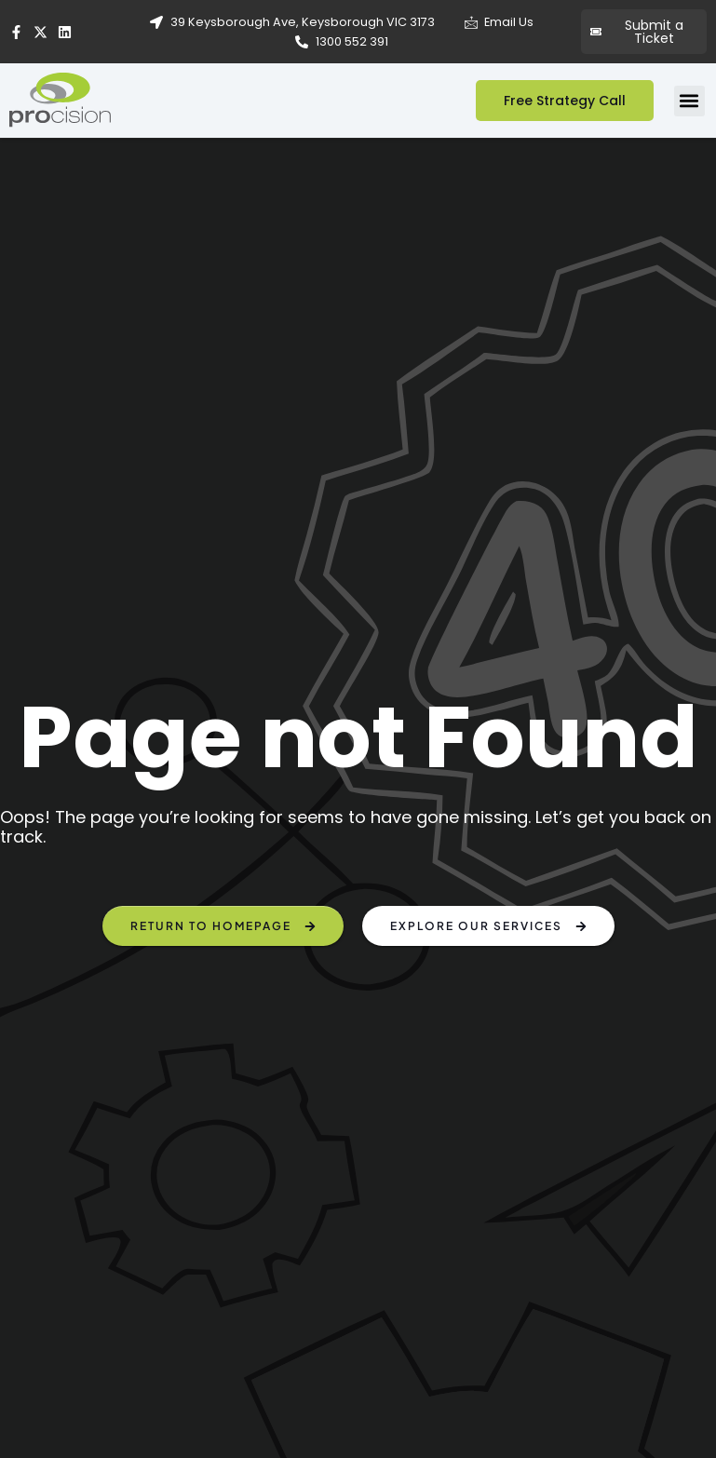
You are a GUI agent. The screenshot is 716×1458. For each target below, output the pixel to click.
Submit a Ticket (636, 31)
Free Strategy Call (565, 100)
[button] (689, 101)
